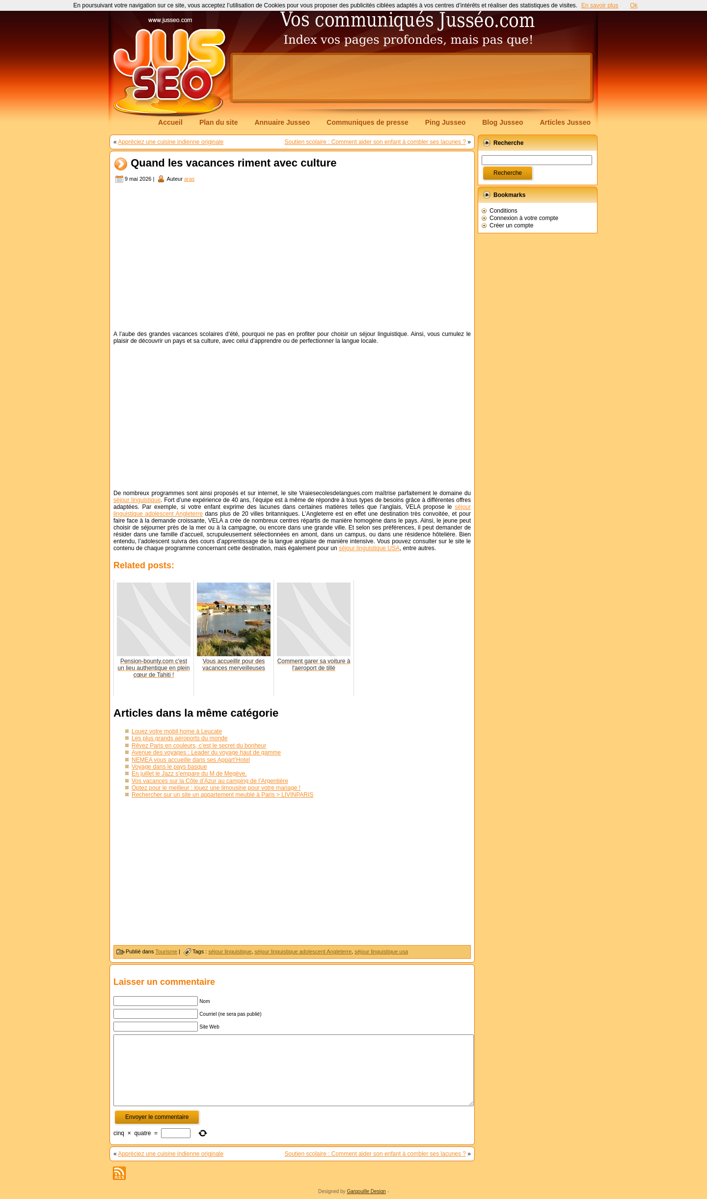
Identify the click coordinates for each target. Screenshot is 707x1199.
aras (189, 179)
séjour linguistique (137, 500)
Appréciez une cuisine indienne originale (170, 142)
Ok (633, 5)
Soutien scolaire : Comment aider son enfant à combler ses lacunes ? (375, 142)
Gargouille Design (366, 1191)
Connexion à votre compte (523, 218)
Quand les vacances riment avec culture (233, 163)
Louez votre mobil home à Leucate (177, 731)
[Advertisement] (411, 77)
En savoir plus (599, 5)
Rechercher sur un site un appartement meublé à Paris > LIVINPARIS (222, 794)
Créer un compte (511, 225)
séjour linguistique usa (381, 951)
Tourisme (166, 951)
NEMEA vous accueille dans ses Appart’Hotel (191, 759)
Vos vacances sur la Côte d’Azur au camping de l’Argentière (210, 781)
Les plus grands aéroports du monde (179, 738)
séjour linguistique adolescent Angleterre (303, 951)
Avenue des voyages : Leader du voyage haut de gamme (206, 752)
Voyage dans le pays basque (169, 766)
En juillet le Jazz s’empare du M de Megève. (189, 773)
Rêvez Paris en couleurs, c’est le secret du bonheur (199, 745)
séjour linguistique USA (369, 548)
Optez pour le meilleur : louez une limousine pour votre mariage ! (216, 787)
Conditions (503, 210)
